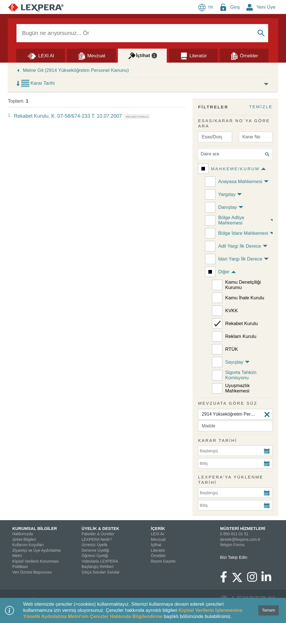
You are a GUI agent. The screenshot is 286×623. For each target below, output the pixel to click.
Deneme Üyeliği (95, 550)
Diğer (224, 271)
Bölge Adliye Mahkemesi (231, 220)
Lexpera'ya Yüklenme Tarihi (230, 480)
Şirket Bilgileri (24, 539)
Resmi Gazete (163, 561)
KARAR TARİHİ (217, 440)
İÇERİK (158, 528)
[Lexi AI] (40, 55)
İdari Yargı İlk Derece (240, 259)
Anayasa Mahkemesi (240, 181)
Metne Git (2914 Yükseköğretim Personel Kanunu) (76, 70)
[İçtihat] (142, 55)
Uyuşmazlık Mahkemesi (237, 388)
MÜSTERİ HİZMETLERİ (242, 528)
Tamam (268, 610)
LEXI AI (157, 534)
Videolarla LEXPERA (100, 561)
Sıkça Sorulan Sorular (101, 572)
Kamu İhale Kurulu (244, 297)
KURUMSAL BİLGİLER (34, 528)
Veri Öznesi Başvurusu (32, 572)
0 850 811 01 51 (234, 534)
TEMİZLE (261, 106)
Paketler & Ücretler (98, 534)
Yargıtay (226, 194)
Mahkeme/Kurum (235, 168)
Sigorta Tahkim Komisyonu (240, 375)
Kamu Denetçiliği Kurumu (243, 284)
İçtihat (156, 545)
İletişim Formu (232, 545)
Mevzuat (158, 539)
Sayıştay (234, 362)
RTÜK (231, 349)
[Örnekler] (244, 55)
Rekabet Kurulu (241, 323)
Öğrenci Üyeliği (95, 555)
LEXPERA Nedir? (97, 539)
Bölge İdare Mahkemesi (243, 233)
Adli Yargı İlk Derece (239, 246)
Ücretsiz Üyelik (95, 545)
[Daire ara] (235, 154)
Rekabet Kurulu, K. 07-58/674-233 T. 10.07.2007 (68, 116)
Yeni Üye (266, 7)
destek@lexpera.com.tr (240, 539)
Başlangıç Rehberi (97, 566)
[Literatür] (193, 55)
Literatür (158, 550)
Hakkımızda (22, 534)
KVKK (231, 310)
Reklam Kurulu (240, 336)
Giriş (235, 7)
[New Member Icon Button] (249, 7)
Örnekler (158, 555)
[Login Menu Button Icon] (223, 7)
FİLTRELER (213, 107)
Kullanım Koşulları (28, 545)
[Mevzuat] (91, 55)
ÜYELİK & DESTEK (100, 528)
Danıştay (227, 207)
